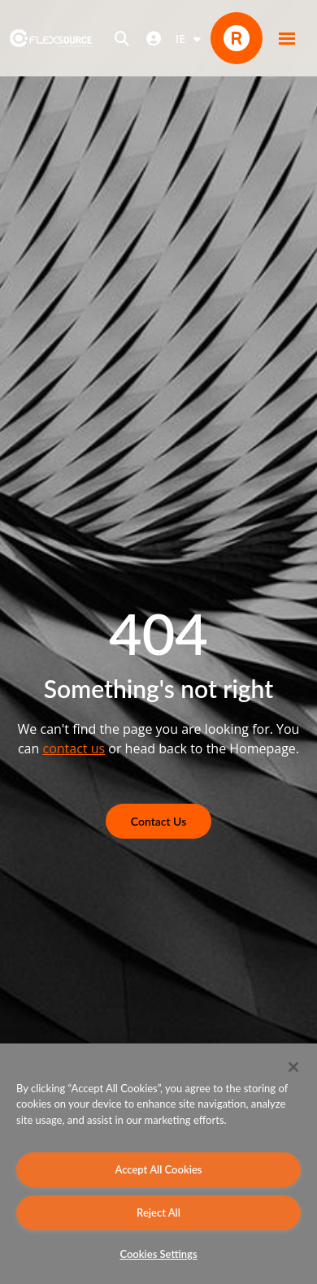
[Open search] (122, 38)
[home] (51, 38)
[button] (287, 38)
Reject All (158, 1212)
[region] (158, 1163)
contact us (73, 748)
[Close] (293, 1067)
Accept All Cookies (158, 1169)
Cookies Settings (158, 1253)
